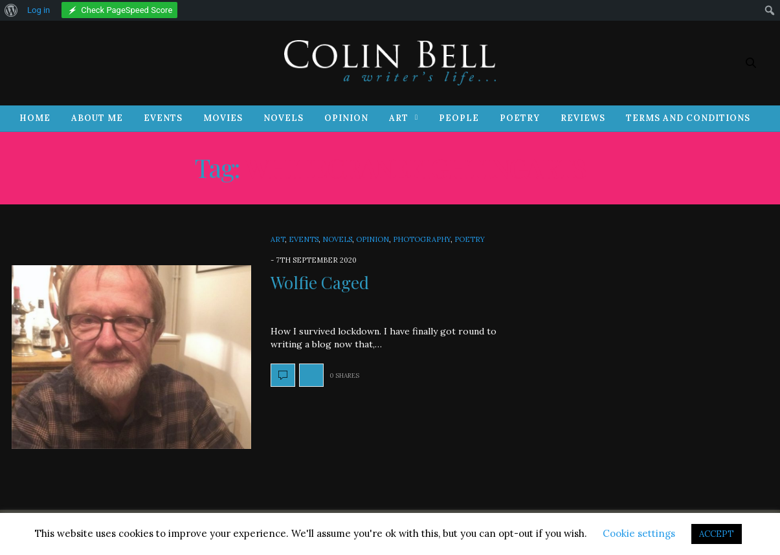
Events (163, 118)
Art (398, 118)
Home (34, 118)
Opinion (346, 118)
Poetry (520, 118)
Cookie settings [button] (639, 533)
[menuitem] (11, 10)
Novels (283, 118)
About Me (97, 118)
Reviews (583, 118)
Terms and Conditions (688, 118)
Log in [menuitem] (38, 10)
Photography (422, 239)
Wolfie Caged (320, 282)
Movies (223, 118)
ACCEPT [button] (716, 533)
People (459, 118)
